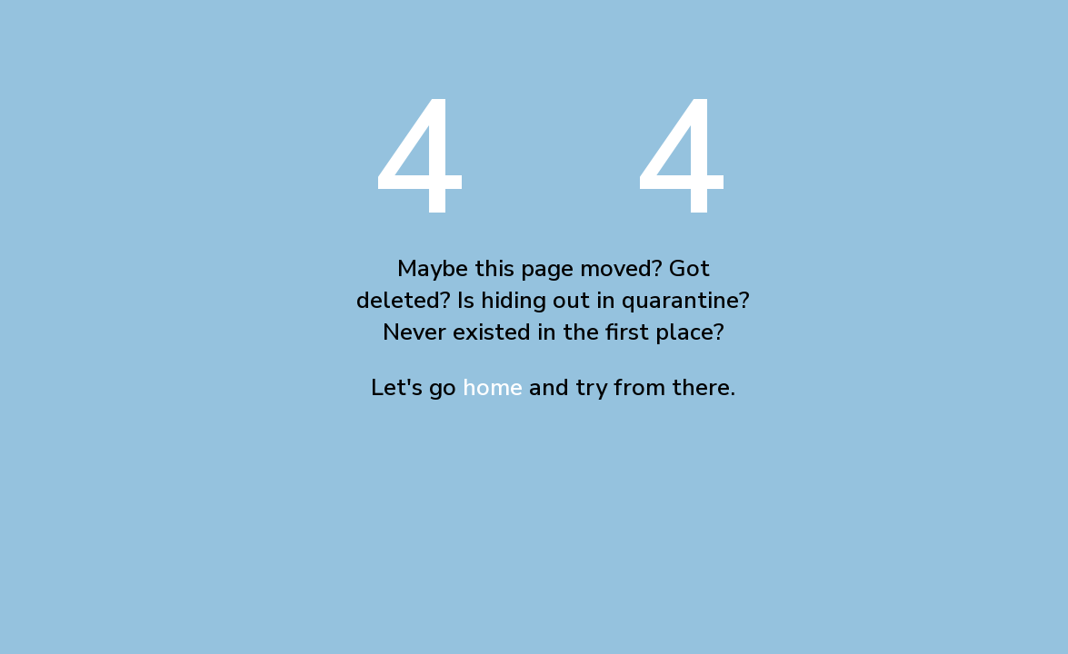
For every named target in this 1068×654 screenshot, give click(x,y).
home (493, 387)
